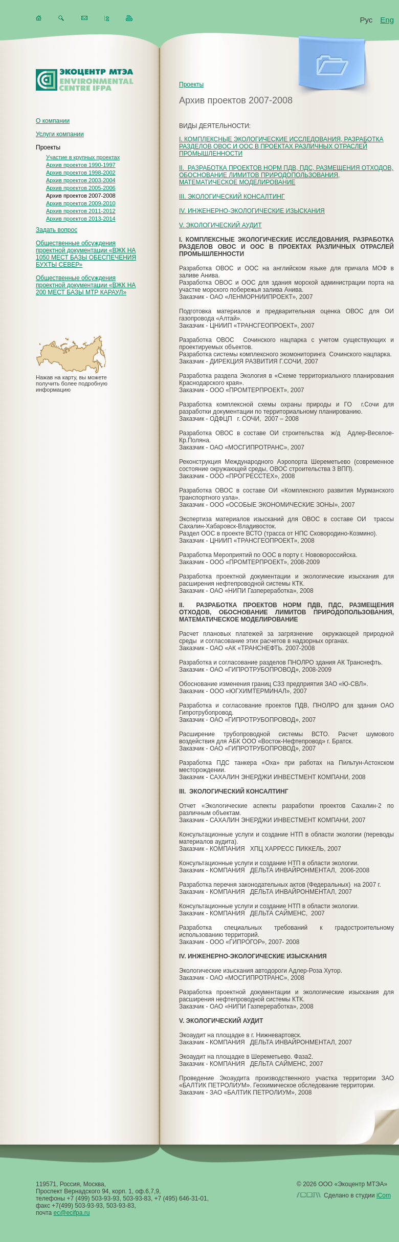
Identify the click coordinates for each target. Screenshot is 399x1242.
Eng (387, 19)
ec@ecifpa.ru (72, 1212)
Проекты (48, 147)
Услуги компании (60, 134)
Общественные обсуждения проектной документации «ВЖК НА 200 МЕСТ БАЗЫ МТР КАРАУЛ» (86, 285)
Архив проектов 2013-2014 (81, 219)
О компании (53, 120)
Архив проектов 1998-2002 (81, 172)
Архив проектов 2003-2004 (81, 180)
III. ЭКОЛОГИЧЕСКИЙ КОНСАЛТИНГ (231, 196)
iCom (383, 1195)
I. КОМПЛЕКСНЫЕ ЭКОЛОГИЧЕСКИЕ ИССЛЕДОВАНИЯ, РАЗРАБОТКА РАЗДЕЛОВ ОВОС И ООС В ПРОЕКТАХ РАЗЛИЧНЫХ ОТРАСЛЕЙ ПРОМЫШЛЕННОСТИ (281, 146)
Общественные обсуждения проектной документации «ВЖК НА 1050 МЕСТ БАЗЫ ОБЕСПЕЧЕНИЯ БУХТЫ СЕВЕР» (86, 254)
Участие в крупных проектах (83, 157)
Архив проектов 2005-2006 (81, 188)
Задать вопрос (56, 229)
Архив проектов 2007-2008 (81, 195)
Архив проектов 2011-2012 (81, 211)
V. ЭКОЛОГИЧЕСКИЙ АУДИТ (220, 225)
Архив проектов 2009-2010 (81, 203)
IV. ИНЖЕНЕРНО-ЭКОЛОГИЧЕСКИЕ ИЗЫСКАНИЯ (252, 211)
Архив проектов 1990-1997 (81, 165)
